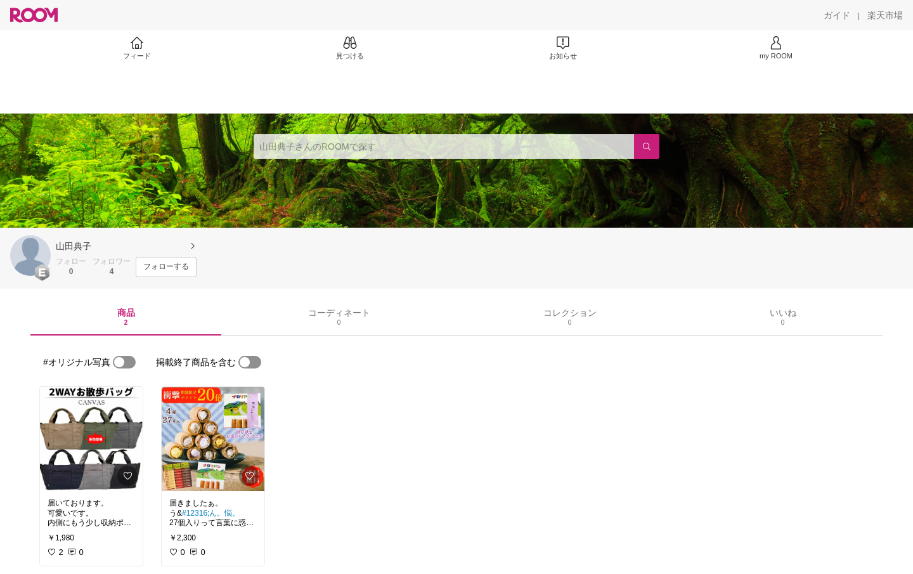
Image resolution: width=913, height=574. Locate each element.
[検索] (646, 146)
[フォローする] (166, 267)
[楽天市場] (885, 15)
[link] (91, 439)
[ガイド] (837, 15)
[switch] (124, 362)
